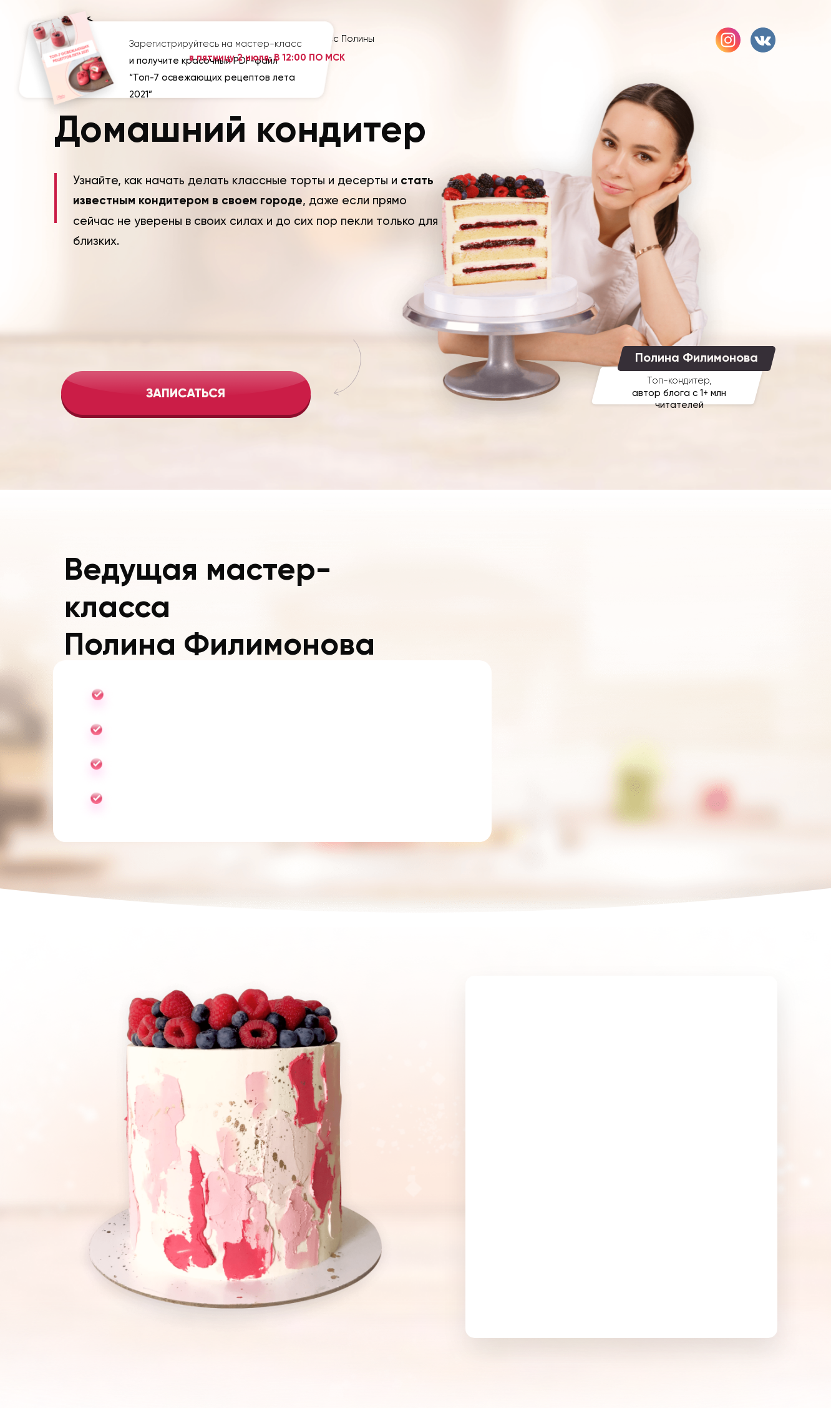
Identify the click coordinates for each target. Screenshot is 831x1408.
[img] (186, 394)
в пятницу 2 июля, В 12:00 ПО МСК (267, 57)
